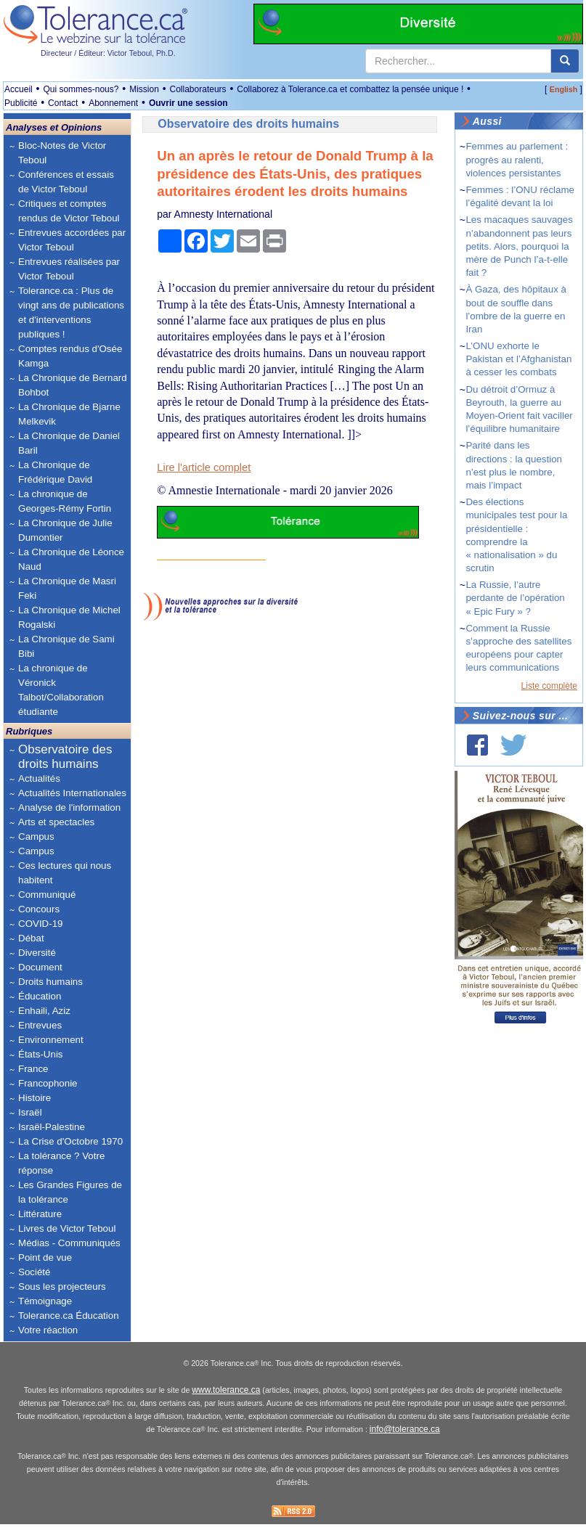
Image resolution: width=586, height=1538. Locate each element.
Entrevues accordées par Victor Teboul (72, 240)
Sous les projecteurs (62, 1286)
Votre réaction (48, 1330)
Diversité (37, 952)
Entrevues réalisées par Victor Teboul (69, 269)
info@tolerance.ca (405, 1444)
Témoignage (45, 1301)
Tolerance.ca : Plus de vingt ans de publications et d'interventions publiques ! (71, 312)
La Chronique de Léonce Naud (71, 559)
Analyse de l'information (69, 807)
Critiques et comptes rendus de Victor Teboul (69, 211)
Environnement (51, 1039)
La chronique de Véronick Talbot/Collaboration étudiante (61, 690)
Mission (144, 89)
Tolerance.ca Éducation (68, 1315)
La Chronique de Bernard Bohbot (72, 385)
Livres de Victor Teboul (66, 1228)
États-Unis (40, 1054)
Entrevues (40, 1025)
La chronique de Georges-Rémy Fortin (64, 501)
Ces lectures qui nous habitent (64, 872)
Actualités (39, 778)
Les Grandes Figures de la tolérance (70, 1192)
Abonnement (113, 103)
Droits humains (50, 981)
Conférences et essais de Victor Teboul (66, 182)
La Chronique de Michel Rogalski (69, 617)
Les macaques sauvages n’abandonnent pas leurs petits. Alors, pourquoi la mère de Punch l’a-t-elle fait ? (518, 246)
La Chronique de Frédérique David (55, 472)
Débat (31, 938)
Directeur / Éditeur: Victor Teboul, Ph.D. (108, 53)
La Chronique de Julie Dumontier (65, 530)
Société (34, 1272)
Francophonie (48, 1083)
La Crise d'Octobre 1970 (70, 1141)
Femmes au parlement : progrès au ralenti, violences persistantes (516, 159)
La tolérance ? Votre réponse (61, 1163)
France (33, 1068)
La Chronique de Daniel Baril (69, 443)
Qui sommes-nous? (80, 89)
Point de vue (45, 1257)
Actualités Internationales (72, 793)
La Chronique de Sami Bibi (66, 646)
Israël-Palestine (51, 1126)
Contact (63, 103)
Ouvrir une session (188, 103)
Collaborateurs (198, 89)
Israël (30, 1112)
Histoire (34, 1097)
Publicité (20, 103)
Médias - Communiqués (69, 1243)
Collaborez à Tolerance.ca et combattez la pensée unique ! (350, 89)
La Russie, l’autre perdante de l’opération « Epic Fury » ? (514, 597)
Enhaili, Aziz (44, 1010)
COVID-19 (40, 923)
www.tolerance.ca (226, 1404)
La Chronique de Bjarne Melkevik (69, 414)
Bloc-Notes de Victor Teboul (62, 152)
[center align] (564, 61)
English (563, 89)
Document (40, 967)
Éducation (39, 996)
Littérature (40, 1213)
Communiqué (47, 894)
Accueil (18, 89)
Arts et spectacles (56, 822)
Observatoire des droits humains (65, 757)
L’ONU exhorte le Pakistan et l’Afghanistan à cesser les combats (518, 358)
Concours (39, 909)
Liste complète (549, 686)
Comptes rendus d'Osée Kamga (70, 356)
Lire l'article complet (204, 467)
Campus (36, 836)
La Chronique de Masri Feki (67, 588)
